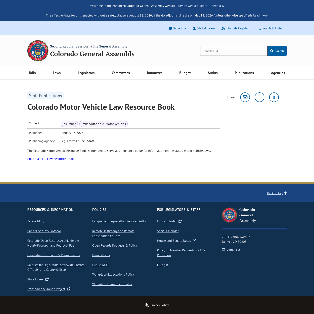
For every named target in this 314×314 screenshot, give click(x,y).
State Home (38, 279)
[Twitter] (259, 97)
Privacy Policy (101, 255)
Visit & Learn (204, 28)
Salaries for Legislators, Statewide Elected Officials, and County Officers (56, 267)
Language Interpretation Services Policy (119, 221)
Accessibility (35, 221)
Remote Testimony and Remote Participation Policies (113, 233)
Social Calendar (168, 231)
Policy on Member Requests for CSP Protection (181, 252)
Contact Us (231, 249)
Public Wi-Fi (100, 265)
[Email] (245, 97)
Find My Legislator (236, 28)
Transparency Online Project (48, 289)
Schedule (177, 28)
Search (277, 51)
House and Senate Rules (176, 241)
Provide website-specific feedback (200, 6)
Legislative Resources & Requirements (53, 255)
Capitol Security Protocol (44, 231)
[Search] (234, 51)
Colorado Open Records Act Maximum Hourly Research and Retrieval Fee (53, 243)
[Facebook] (274, 97)
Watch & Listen (270, 28)
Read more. (260, 15)
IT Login (162, 265)
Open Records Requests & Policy (114, 245)
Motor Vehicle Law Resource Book (50, 159)
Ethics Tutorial (169, 221)
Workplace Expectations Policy (113, 274)
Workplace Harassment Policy (112, 284)
